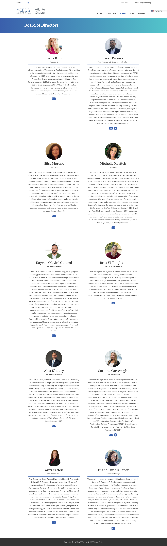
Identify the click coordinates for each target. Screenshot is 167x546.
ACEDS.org (24, 2)
